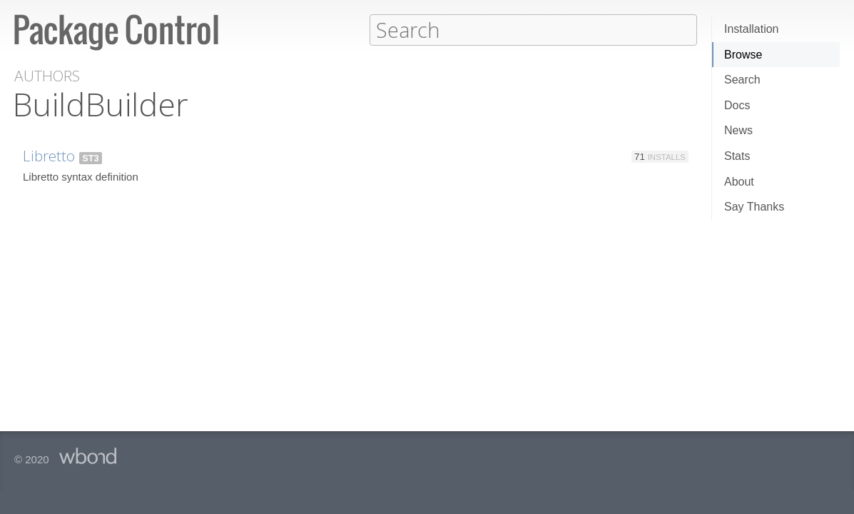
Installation (751, 29)
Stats (737, 156)
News (738, 130)
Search (742, 80)
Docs (737, 105)
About (739, 182)
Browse (743, 55)
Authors (47, 75)
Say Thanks (754, 207)
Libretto (49, 155)
